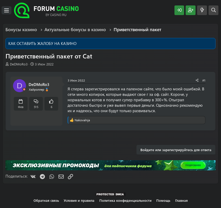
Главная (181, 200)
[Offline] (24, 89)
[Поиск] (213, 10)
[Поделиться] (197, 80)
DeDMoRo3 (19, 64)
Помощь (163, 200)
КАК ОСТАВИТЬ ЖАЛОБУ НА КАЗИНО (42, 43)
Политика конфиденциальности (125, 200)
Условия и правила (79, 200)
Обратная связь (46, 200)
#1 (203, 80)
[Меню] (6, 10)
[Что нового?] (202, 10)
